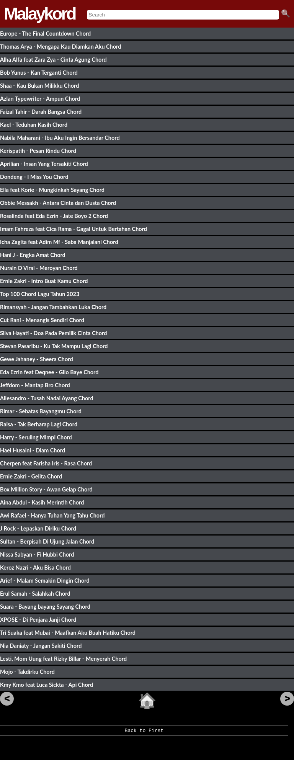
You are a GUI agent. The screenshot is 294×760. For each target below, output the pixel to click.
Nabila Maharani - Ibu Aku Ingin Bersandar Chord (60, 137)
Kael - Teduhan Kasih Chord (33, 124)
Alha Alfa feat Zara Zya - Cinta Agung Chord (53, 59)
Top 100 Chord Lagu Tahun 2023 (39, 294)
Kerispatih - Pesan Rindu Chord (38, 150)
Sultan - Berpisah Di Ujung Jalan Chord (47, 541)
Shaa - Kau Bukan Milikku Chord (39, 85)
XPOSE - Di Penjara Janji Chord (38, 619)
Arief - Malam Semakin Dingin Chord (45, 580)
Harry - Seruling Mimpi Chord (36, 437)
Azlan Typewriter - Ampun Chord (40, 98)
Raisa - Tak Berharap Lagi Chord (38, 424)
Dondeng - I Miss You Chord (34, 177)
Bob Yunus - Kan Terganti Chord (39, 72)
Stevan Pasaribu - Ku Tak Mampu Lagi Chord (54, 346)
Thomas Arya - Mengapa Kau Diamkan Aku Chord (60, 46)
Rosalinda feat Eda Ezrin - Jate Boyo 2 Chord (54, 216)
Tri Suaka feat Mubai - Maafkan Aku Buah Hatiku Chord (68, 632)
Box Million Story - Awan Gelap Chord (46, 489)
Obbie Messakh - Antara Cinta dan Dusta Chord (58, 203)
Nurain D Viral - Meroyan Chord (39, 268)
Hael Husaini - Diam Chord (32, 450)
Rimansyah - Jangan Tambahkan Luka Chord (53, 307)
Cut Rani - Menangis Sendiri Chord (42, 320)
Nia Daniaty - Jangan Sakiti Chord (41, 645)
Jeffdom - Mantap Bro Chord (35, 385)
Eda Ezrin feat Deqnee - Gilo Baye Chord (49, 372)
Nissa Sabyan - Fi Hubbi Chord (37, 554)
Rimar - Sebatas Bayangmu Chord (41, 411)
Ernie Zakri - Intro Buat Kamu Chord (44, 281)
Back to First (144, 733)
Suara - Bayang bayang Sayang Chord (45, 606)
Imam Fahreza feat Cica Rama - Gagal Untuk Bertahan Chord (73, 229)
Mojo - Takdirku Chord (27, 671)
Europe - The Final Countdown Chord (45, 33)
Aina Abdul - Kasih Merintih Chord (42, 502)
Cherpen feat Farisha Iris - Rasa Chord (46, 463)
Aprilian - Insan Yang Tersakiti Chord (44, 164)
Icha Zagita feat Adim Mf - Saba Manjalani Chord (59, 242)
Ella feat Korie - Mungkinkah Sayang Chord (52, 190)
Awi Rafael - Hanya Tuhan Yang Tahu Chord (52, 515)
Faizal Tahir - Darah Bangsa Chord (41, 111)
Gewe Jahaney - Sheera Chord (36, 359)
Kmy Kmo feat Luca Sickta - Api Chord (46, 684)
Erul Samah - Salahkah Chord (35, 593)
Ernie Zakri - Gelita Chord (31, 476)
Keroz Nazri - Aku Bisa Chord (35, 567)
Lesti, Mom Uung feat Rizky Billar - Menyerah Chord (63, 658)
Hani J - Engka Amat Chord (32, 255)
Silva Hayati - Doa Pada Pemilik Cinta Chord (53, 333)
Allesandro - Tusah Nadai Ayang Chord (46, 398)
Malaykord (39, 13)
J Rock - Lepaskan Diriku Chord (38, 528)
